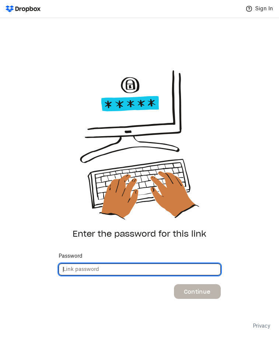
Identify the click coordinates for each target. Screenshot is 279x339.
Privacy (261, 326)
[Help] (249, 9)
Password (71, 256)
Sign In (264, 8)
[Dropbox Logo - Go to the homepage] (23, 9)
